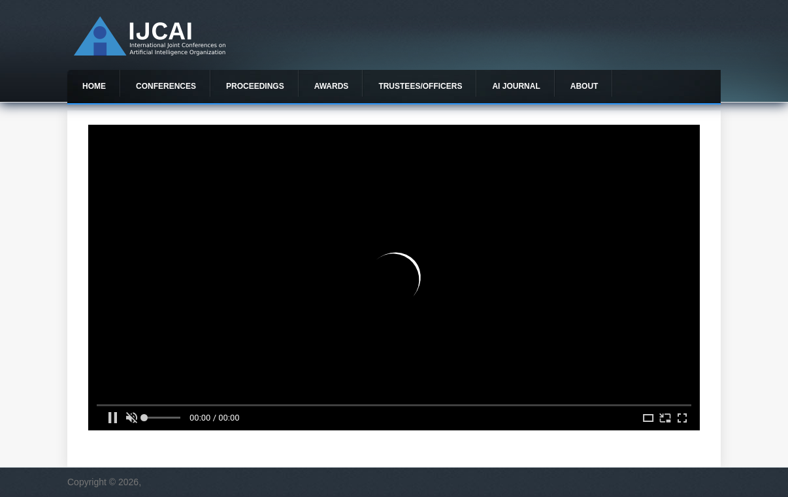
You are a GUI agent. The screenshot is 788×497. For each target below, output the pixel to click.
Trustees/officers (420, 86)
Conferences (166, 86)
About (584, 86)
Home (94, 86)
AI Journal (516, 86)
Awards (331, 86)
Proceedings (255, 86)
